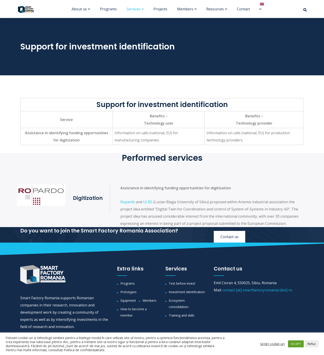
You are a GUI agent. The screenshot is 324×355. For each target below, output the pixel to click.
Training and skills (181, 315)
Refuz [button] (312, 344)
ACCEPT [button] (296, 344)
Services (133, 9)
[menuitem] (260, 4)
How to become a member (133, 312)
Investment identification (187, 292)
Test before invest (182, 283)
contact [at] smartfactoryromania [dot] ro (257, 290)
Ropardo (127, 201)
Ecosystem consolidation (178, 303)
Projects (160, 9)
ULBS (147, 201)
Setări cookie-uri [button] (272, 344)
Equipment (128, 300)
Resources (215, 9)
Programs (108, 9)
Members (185, 9)
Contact (243, 9)
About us (79, 9)
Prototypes (128, 292)
